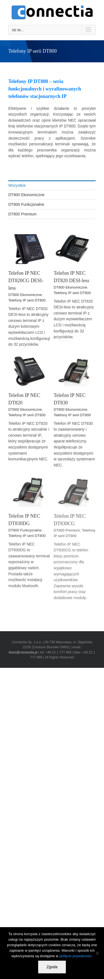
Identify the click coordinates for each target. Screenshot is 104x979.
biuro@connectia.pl (23, 652)
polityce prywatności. (76, 956)
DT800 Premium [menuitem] (22, 214)
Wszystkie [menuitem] (17, 185)
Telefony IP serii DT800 (26, 300)
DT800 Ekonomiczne (25, 295)
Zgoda (52, 967)
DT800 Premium (63, 554)
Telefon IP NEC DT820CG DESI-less (26, 280)
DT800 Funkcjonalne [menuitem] (26, 204)
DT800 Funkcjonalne (25, 545)
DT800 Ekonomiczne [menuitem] (26, 195)
